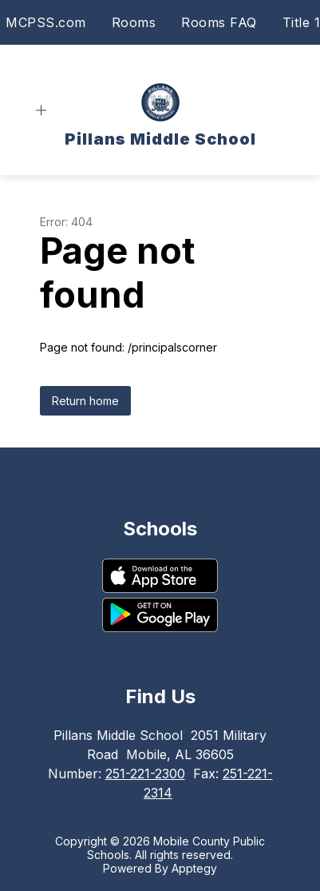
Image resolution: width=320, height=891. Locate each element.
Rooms (134, 22)
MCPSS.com (46, 22)
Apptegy (194, 868)
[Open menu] (41, 110)
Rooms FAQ (219, 22)
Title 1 (301, 22)
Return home (85, 401)
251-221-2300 (145, 774)
